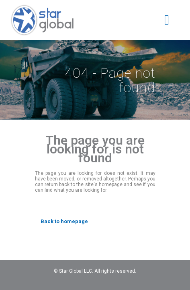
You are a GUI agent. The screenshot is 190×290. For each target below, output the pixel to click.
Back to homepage (64, 221)
